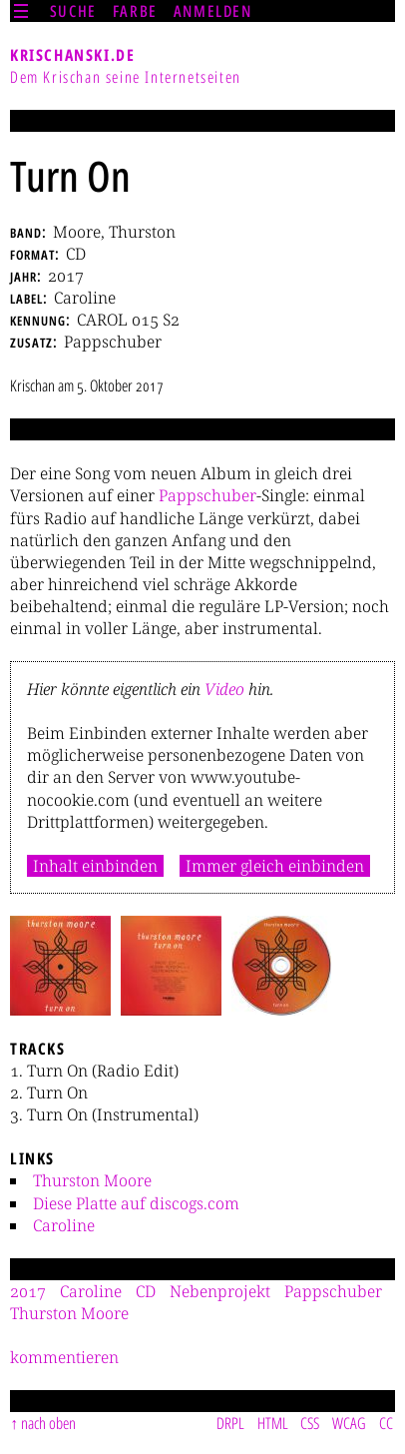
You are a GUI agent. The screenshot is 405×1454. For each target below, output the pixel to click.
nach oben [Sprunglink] (48, 1423)
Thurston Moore (92, 1180)
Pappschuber (207, 495)
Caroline (64, 1225)
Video (224, 689)
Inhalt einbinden (95, 866)
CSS (309, 1423)
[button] (60, 966)
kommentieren (64, 1357)
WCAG (349, 1423)
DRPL (230, 1423)
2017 (28, 1291)
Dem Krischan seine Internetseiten (125, 77)
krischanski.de (72, 55)
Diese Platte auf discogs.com (136, 1203)
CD (146, 1291)
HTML (272, 1423)
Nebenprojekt (220, 1291)
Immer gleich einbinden (275, 866)
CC (386, 1423)
